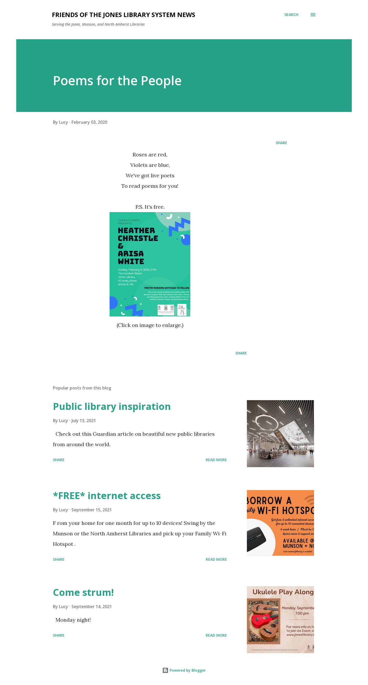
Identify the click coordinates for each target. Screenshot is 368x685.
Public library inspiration (112, 406)
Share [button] (281, 142)
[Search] (291, 15)
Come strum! (83, 592)
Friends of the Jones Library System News (123, 14)
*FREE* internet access (107, 495)
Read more (216, 459)
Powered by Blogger (184, 670)
